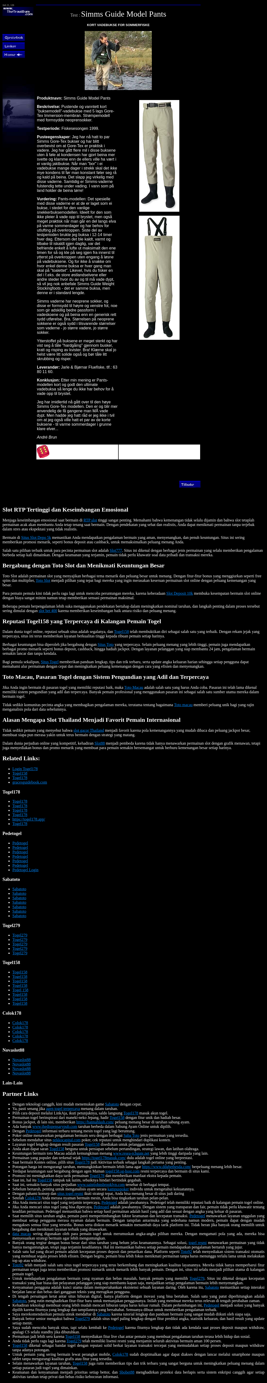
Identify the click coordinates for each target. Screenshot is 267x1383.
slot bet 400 (48, 611)
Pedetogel (20, 843)
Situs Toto (106, 644)
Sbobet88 (126, 1372)
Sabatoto (19, 889)
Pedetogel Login (25, 870)
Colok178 (20, 1023)
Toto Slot (43, 580)
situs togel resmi (70, 1193)
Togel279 (19, 935)
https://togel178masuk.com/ (104, 1158)
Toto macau (183, 705)
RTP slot (90, 520)
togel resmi (198, 1243)
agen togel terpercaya (63, 1108)
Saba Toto (131, 1135)
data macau (21, 1234)
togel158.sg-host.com (123, 1171)
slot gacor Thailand (88, 730)
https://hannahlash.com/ (95, 1122)
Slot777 (116, 550)
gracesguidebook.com (29, 782)
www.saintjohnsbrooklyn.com (101, 1184)
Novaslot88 (21, 1060)
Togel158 (121, 631)
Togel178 (19, 778)
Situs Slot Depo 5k (36, 537)
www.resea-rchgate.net (131, 1153)
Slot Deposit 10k (179, 593)
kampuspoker (118, 1189)
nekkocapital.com (66, 1140)
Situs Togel (50, 662)
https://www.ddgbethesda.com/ (166, 1167)
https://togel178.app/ (28, 819)
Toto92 (186, 1251)
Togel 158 (20, 990)
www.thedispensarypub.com (54, 1126)
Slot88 (99, 743)
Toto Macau (133, 687)
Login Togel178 (25, 769)
